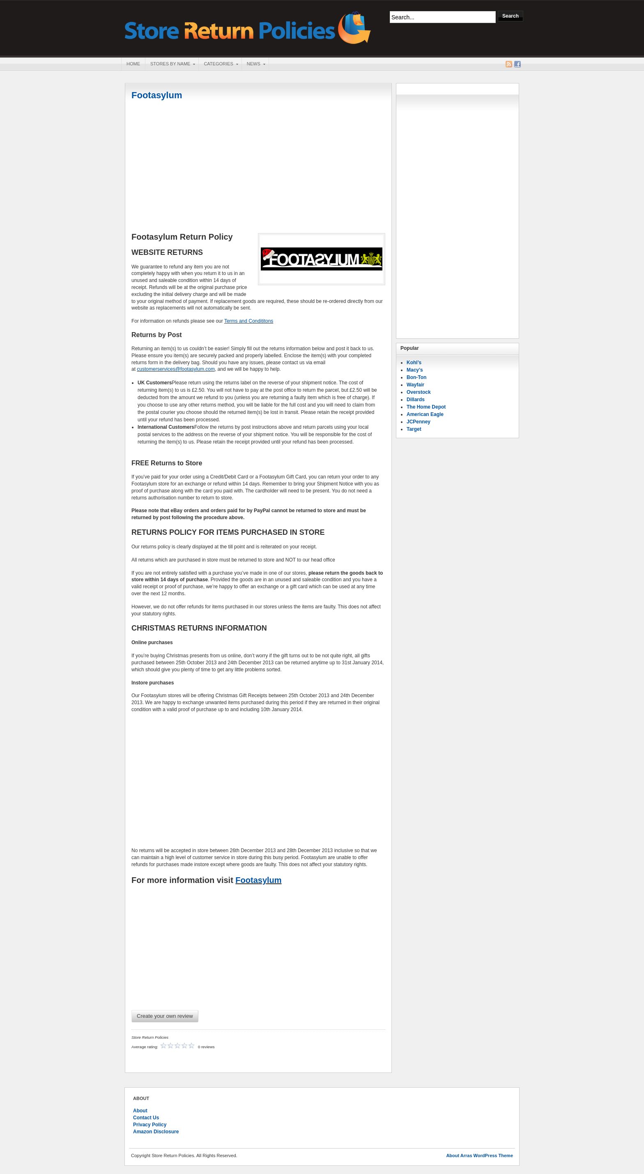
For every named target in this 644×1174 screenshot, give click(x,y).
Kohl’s (414, 362)
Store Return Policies (248, 27)
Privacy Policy (149, 1125)
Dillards (416, 399)
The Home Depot (426, 407)
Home (133, 63)
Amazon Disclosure (156, 1132)
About (140, 1111)
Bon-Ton (416, 377)
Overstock (419, 392)
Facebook (517, 64)
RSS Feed (509, 64)
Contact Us (146, 1118)
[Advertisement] (258, 167)
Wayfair (415, 385)
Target (414, 429)
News (253, 64)
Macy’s (415, 370)
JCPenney (418, 422)
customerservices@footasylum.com (176, 369)
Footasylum (156, 95)
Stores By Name (170, 64)
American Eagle (425, 414)
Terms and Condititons (248, 321)
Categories (218, 64)
